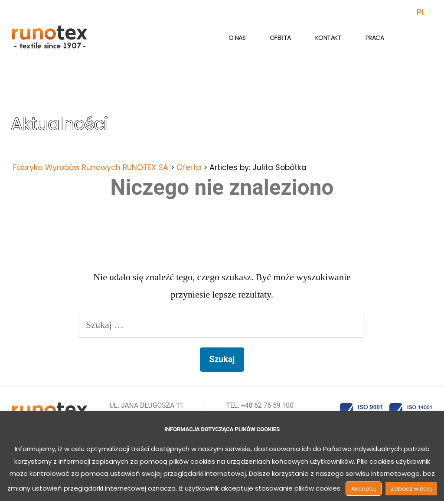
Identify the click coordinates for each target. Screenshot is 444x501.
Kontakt (328, 37)
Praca (375, 37)
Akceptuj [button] (363, 489)
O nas (237, 37)
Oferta (280, 37)
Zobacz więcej (411, 489)
